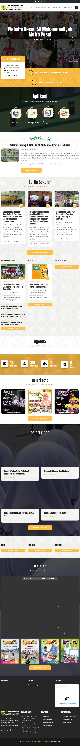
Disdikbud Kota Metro (69, 716)
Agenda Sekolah (48, 722)
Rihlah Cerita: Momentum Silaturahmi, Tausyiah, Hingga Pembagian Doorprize (65, 215)
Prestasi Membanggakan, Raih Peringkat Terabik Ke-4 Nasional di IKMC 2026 (13, 315)
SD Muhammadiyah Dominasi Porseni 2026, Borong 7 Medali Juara (11, 323)
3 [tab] (72, 40)
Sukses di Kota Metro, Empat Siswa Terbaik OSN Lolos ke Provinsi (11, 307)
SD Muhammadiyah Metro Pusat (39, 741)
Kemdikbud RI (67, 722)
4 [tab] (72, 41)
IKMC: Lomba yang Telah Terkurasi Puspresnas (38, 285)
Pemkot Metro (67, 719)
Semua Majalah (40, 668)
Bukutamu (46, 716)
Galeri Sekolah (47, 725)
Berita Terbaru (47, 719)
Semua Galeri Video (40, 528)
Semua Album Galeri (40, 419)
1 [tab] (72, 37)
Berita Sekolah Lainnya (40, 253)
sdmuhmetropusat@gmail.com (50, 82)
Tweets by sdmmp (33, 685)
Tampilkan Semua (13, 328)
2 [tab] (72, 38)
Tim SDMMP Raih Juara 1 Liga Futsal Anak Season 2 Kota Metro (13, 287)
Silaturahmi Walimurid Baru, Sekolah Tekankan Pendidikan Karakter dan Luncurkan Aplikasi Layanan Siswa (12, 216)
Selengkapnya (31, 171)
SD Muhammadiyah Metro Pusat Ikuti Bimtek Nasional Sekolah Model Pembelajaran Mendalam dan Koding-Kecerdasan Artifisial (39, 217)
